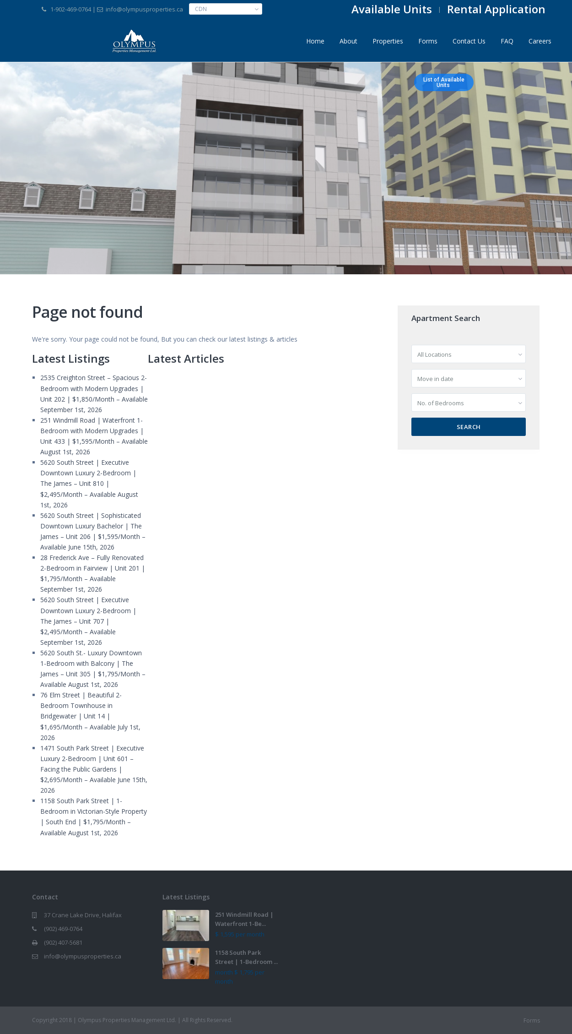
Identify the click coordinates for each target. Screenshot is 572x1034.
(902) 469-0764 (63, 929)
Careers (540, 41)
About (348, 41)
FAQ (507, 41)
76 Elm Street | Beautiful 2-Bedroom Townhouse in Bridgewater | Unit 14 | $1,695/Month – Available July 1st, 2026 (90, 716)
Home (315, 41)
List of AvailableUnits (443, 82)
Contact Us (469, 41)
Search (469, 427)
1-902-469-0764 (70, 9)
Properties (387, 41)
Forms (427, 41)
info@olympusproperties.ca (82, 956)
